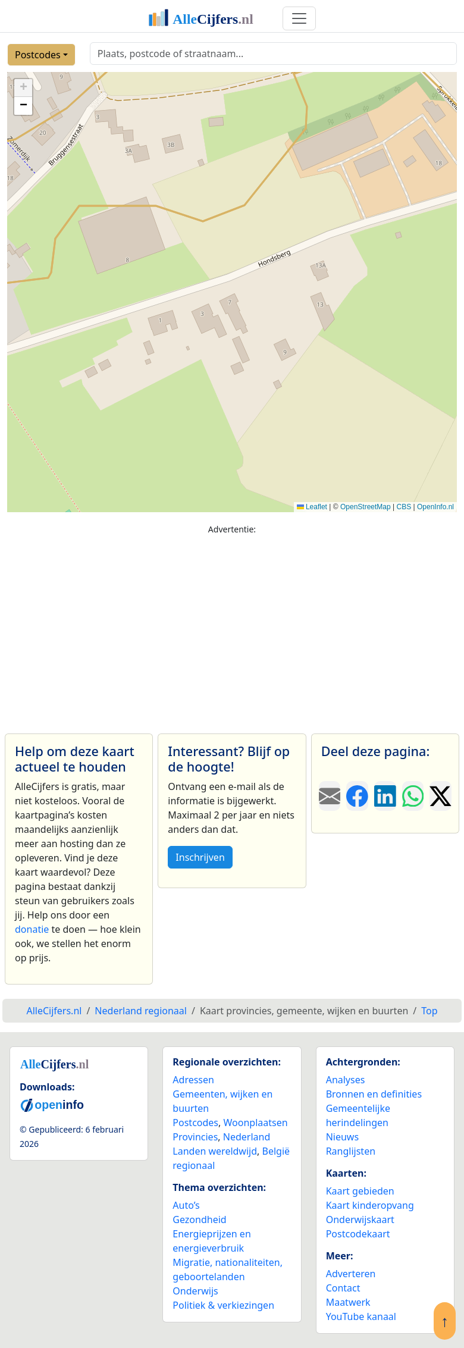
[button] (23, 88)
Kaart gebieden (360, 1190)
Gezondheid (199, 1219)
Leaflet (312, 507)
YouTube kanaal (361, 1316)
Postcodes (38, 54)
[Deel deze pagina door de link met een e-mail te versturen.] (330, 796)
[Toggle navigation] (299, 18)
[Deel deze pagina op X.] (440, 796)
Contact (343, 1287)
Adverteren (351, 1273)
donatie (32, 929)
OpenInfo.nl (435, 507)
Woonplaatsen (255, 1122)
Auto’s (186, 1205)
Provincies (195, 1136)
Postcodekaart (358, 1233)
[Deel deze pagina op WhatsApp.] (413, 796)
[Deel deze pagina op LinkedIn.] (385, 796)
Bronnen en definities (374, 1094)
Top (429, 1010)
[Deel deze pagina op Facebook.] (357, 796)
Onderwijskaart (360, 1219)
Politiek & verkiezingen (223, 1305)
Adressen (193, 1079)
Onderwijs (195, 1290)
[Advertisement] (232, 629)
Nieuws (342, 1136)
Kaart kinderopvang (370, 1205)
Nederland (247, 1136)
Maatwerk (348, 1302)
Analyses (345, 1079)
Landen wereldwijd (215, 1151)
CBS (403, 507)
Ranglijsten (350, 1151)
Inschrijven (199, 857)
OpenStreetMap (365, 507)
